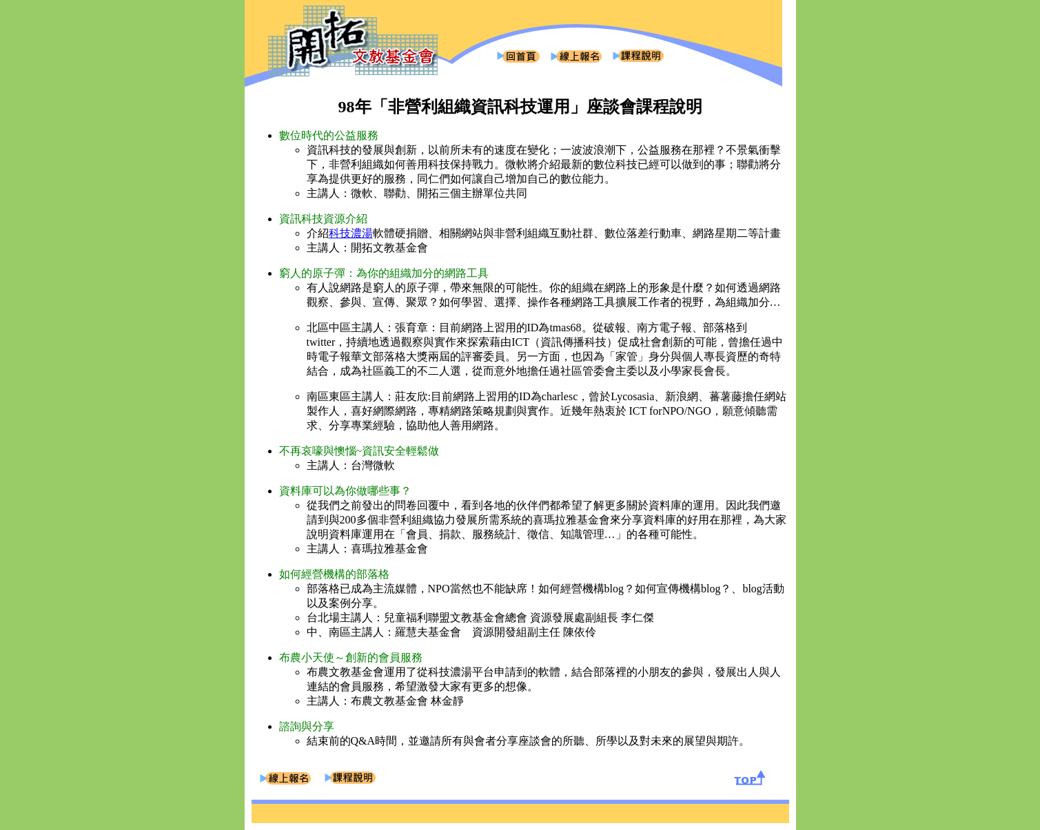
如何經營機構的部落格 (334, 574)
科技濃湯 (351, 233)
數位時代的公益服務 (328, 135)
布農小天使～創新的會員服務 (350, 657)
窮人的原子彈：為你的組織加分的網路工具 (384, 273)
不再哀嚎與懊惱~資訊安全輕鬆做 (359, 451)
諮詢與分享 (306, 726)
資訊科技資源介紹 (323, 219)
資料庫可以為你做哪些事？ (345, 491)
